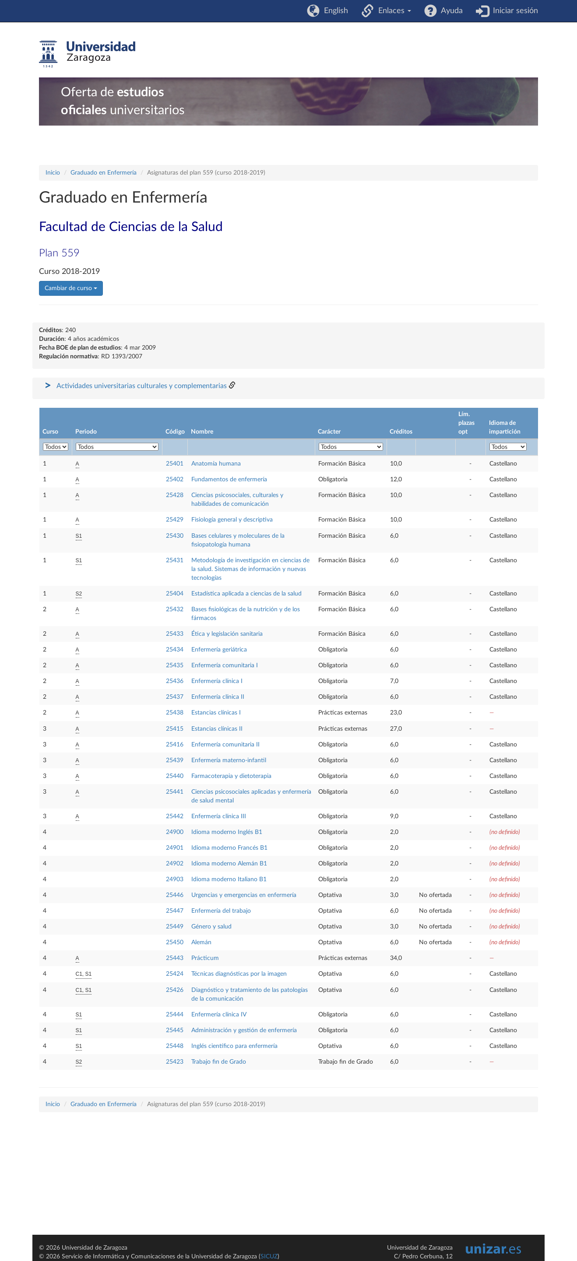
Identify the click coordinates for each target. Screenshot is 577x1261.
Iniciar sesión (513, 11)
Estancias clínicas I (216, 713)
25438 (174, 713)
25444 (174, 1015)
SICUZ (269, 1257)
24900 (174, 832)
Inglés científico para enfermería (234, 1046)
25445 (174, 1030)
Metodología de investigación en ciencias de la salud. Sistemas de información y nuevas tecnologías (250, 569)
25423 (174, 1062)
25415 (174, 729)
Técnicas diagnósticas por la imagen (239, 974)
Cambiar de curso (71, 288)
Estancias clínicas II (217, 729)
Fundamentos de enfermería (229, 479)
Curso (50, 432)
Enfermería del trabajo (221, 911)
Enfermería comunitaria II (225, 745)
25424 (174, 974)
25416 (174, 745)
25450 (174, 942)
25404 (174, 594)
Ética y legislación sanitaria (227, 634)
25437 (174, 697)
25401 (174, 464)
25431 (174, 560)
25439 (174, 760)
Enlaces (392, 11)
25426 (174, 990)
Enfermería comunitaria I (224, 665)
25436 (174, 681)
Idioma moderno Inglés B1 (226, 832)
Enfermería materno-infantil (228, 760)
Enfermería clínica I (217, 681)
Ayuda (450, 11)
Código (175, 432)
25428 (174, 495)
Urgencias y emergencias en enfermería (243, 895)
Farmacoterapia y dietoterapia (231, 776)
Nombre (202, 432)
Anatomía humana (216, 464)
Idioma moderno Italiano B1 (229, 879)
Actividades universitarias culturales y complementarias (141, 385)
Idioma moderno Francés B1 (229, 848)
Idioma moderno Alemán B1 (229, 864)
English (334, 11)
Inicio (53, 173)
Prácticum (205, 958)
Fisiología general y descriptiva (232, 520)
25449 (174, 927)
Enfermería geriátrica (219, 650)
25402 (174, 479)
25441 (174, 792)
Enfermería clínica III (218, 816)
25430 (174, 536)
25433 (174, 634)
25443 (174, 958)
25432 (174, 609)
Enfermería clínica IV (218, 1015)
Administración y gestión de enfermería (244, 1030)
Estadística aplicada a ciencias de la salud (246, 594)
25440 (174, 776)
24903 (174, 879)
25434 (174, 650)
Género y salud (211, 927)
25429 (174, 520)
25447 (174, 911)
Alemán (201, 942)
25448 (174, 1046)
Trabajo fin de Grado (218, 1062)
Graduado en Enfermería (103, 173)
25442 (174, 816)
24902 (174, 864)
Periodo (86, 432)
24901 (174, 848)
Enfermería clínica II (217, 697)
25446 (174, 895)
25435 (174, 665)
